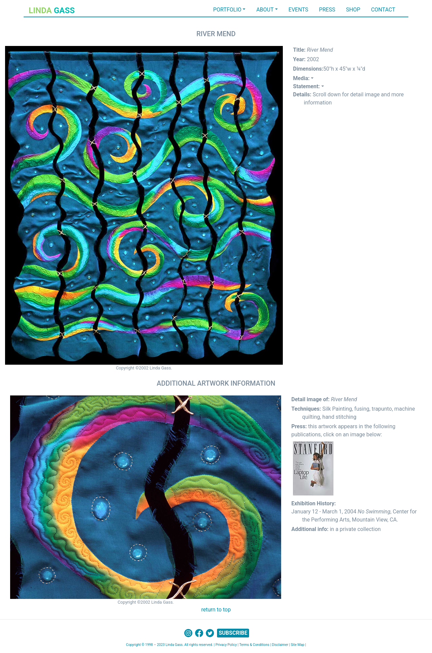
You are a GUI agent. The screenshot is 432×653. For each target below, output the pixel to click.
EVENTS (298, 9)
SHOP (353, 9)
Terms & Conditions (254, 645)
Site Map (297, 645)
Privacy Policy (226, 645)
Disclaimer (280, 645)
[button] (303, 78)
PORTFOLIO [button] (227, 9)
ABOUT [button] (264, 9)
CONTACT (383, 9)
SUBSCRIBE (233, 633)
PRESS (327, 9)
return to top (216, 609)
